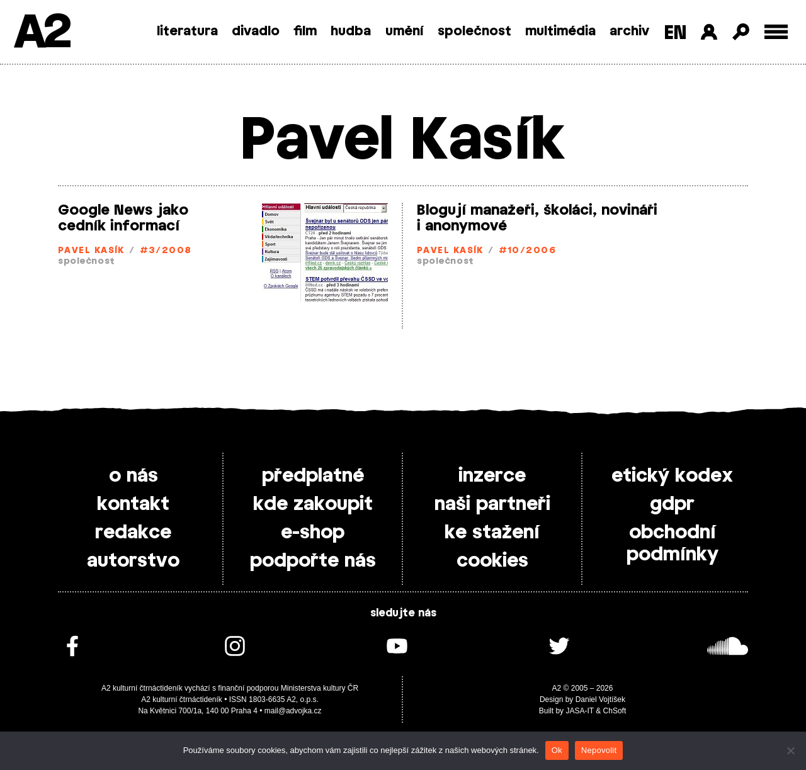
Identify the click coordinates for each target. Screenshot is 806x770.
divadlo (256, 31)
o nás (133, 476)
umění (404, 31)
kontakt (133, 504)
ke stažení (492, 533)
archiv (629, 31)
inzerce (492, 476)
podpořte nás (313, 561)
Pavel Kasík (91, 251)
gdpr (672, 504)
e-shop (312, 533)
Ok (557, 750)
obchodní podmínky (672, 544)
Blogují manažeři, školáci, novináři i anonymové (537, 218)
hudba (351, 31)
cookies (492, 561)
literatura (187, 31)
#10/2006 (528, 251)
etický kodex (672, 476)
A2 (41, 33)
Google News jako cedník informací (123, 218)
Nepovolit (598, 750)
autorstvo (133, 561)
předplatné (313, 476)
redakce (133, 533)
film (305, 31)
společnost (474, 31)
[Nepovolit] (790, 750)
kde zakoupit (313, 504)
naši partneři (492, 504)
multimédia (560, 31)
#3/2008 (166, 251)
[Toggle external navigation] (776, 32)
